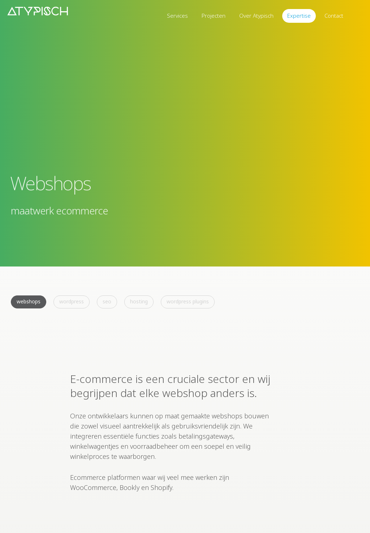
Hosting (139, 301)
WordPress (71, 301)
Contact (333, 15)
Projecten (213, 15)
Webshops (28, 301)
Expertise (299, 15)
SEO (107, 301)
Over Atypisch (256, 15)
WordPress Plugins (188, 301)
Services (177, 15)
